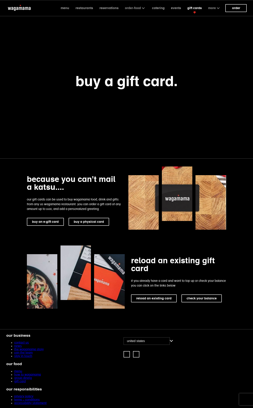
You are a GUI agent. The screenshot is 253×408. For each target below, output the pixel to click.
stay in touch (23, 356)
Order (236, 8)
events (176, 8)
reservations (109, 8)
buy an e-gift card (45, 222)
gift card (20, 381)
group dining (23, 378)
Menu (65, 8)
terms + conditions (27, 399)
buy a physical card (89, 222)
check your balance (202, 298)
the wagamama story (29, 349)
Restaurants (84, 8)
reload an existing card (154, 298)
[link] (127, 354)
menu (18, 371)
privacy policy (23, 396)
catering (158, 8)
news (18, 346)
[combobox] (147, 341)
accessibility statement (30, 403)
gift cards (194, 8)
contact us (21, 342)
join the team (23, 352)
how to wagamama (27, 374)
